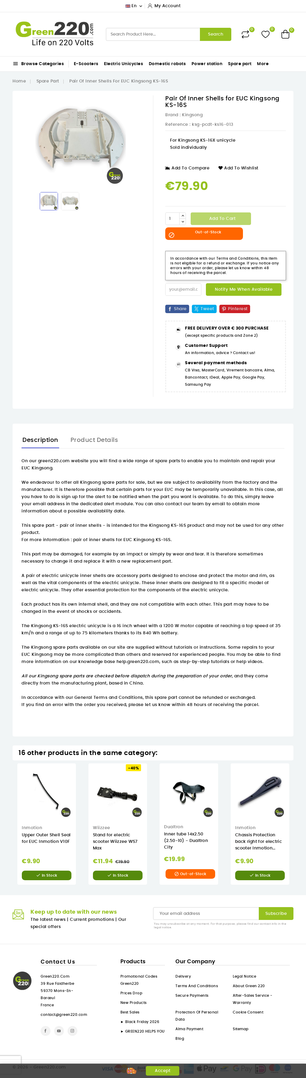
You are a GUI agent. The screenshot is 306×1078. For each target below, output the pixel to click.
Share (180, 309)
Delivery (183, 976)
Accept (162, 1071)
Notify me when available (244, 289)
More (263, 64)
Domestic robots (167, 64)
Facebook (46, 1031)
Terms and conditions (196, 986)
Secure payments (192, 995)
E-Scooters (86, 64)
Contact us (58, 962)
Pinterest (238, 309)
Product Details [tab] (94, 440)
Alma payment (189, 1029)
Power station (207, 64)
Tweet (207, 309)
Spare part (240, 64)
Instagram (72, 1031)
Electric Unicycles (123, 64)
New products (133, 1002)
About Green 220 (249, 986)
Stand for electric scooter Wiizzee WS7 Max (115, 841)
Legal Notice (244, 976)
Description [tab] (40, 440)
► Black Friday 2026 (139, 1022)
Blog (179, 1038)
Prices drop (131, 993)
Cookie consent (248, 1012)
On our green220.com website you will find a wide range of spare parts (101, 461)
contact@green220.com (64, 1014)
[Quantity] (172, 218)
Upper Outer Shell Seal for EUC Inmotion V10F (46, 838)
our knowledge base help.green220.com (114, 662)
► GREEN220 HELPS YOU (142, 1031)
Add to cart (221, 219)
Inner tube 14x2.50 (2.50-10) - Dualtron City (186, 840)
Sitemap (241, 1029)
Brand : (173, 115)
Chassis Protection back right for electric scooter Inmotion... (258, 841)
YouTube (59, 1031)
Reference (176, 124)
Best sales (130, 1012)
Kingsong (192, 115)
